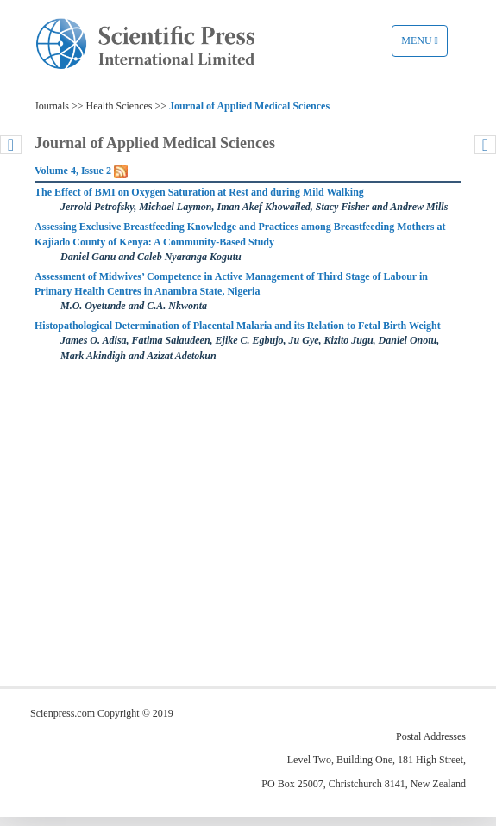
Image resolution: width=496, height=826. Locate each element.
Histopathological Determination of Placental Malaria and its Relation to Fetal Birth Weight (238, 326)
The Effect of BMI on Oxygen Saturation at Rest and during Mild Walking (199, 192)
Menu (424, 45)
